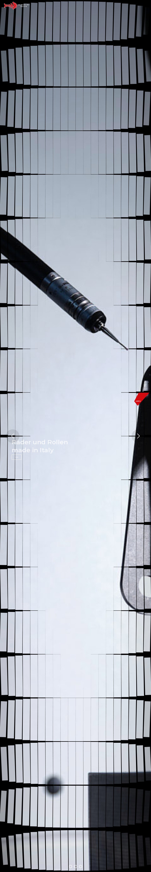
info (16, 457)
